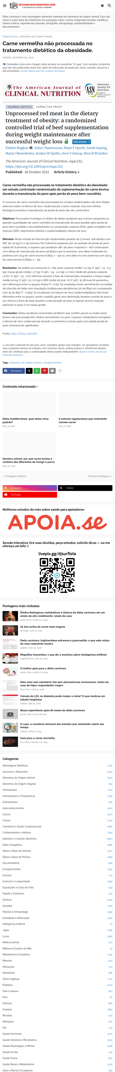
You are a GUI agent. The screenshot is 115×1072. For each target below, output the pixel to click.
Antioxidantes (57, 802)
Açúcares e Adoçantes (57, 772)
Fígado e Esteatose (57, 893)
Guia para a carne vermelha (37, 738)
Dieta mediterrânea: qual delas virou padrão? (26, 420)
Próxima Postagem (99, 476)
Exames (57, 875)
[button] (4, 6)
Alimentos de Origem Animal (36, 36)
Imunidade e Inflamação (57, 918)
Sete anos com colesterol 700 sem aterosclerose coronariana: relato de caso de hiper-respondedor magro (64, 684)
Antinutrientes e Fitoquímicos (57, 796)
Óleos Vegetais (57, 979)
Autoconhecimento (57, 808)
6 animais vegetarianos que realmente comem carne (83, 420)
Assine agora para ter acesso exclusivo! (43, 71)
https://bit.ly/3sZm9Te (24, 333)
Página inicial (10, 36)
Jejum (57, 930)
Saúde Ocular (57, 1052)
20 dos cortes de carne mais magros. (42, 626)
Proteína (57, 1009)
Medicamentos (57, 942)
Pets (57, 997)
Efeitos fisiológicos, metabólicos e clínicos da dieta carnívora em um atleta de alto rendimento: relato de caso (62, 614)
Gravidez (57, 906)
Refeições (57, 1022)
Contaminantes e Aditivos (57, 832)
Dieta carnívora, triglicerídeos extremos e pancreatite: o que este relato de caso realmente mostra (65, 642)
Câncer (57, 814)
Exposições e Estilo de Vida (57, 887)
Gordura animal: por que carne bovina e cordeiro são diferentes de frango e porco (29, 460)
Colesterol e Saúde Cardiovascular (57, 826)
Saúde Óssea (57, 1058)
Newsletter (57, 973)
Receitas (57, 1015)
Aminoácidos (57, 790)
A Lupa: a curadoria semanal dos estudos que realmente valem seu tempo (62, 726)
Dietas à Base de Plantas (57, 857)
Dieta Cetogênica (57, 845)
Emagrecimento (52, 362)
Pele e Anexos (57, 991)
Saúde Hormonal (57, 1034)
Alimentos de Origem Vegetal (57, 784)
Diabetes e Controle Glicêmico (57, 839)
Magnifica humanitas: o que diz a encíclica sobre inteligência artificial (63, 654)
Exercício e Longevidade (57, 881)
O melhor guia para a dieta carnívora (43, 668)
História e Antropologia (57, 912)
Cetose (57, 820)
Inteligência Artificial (57, 924)
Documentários (57, 863)
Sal (57, 1028)
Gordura (57, 900)
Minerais (57, 961)
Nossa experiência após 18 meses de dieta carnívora (52, 710)
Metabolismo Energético (57, 954)
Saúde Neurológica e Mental (57, 1046)
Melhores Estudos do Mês (57, 948)
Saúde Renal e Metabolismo (57, 1064)
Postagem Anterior (15, 476)
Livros (57, 936)
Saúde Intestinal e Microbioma (57, 1040)
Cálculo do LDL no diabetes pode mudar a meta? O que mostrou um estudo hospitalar (62, 698)
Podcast (57, 1003)
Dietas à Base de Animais (57, 851)
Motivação (57, 967)
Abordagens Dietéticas (57, 765)
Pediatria (57, 985)
